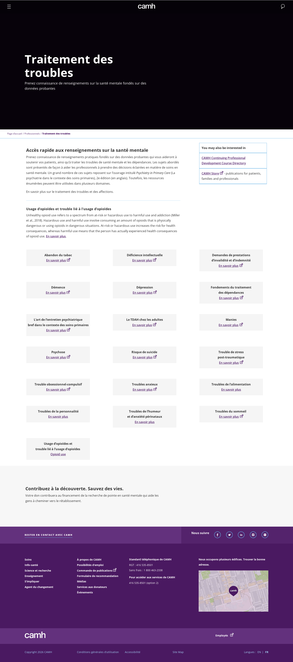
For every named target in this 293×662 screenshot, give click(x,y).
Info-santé (31, 565)
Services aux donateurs (92, 587)
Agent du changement (39, 587)
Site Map (178, 652)
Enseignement (34, 576)
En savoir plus (56, 236)
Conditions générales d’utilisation (98, 652)
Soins (28, 559)
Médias (81, 581)
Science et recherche (38, 570)
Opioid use (58, 454)
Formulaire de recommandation (97, 576)
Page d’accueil (14, 133)
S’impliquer (32, 581)
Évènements (85, 592)
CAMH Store (212, 173)
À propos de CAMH (89, 559)
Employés (224, 635)
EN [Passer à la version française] (259, 652)
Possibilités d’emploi (90, 565)
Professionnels (32, 133)
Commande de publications (94, 570)
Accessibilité (132, 652)
